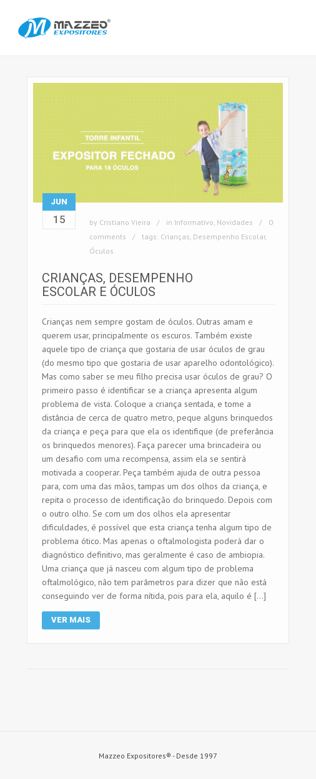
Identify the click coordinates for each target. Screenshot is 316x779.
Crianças (175, 236)
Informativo (194, 222)
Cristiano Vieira (125, 222)
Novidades (235, 222)
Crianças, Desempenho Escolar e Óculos (117, 284)
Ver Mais (71, 619)
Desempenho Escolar (229, 236)
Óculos (101, 251)
